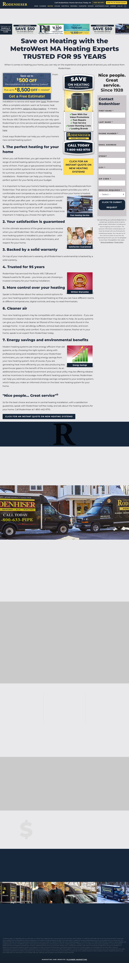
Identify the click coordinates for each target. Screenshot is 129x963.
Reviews (91, 6)
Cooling (57, 6)
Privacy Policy (118, 242)
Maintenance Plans (102, 6)
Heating (50, 6)
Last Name (106, 122)
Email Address (107, 145)
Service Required (110, 190)
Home (36, 6)
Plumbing (42, 6)
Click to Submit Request (112, 205)
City (102, 167)
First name (106, 111)
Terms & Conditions (106, 242)
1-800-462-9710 (98, 2)
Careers (113, 6)
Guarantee (82, 6)
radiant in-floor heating (35, 108)
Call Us (120, 6)
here (43, 101)
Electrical (65, 6)
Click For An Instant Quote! (116, 2)
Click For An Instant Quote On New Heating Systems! (78, 166)
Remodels (73, 6)
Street (103, 156)
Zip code (105, 179)
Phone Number (108, 133)
